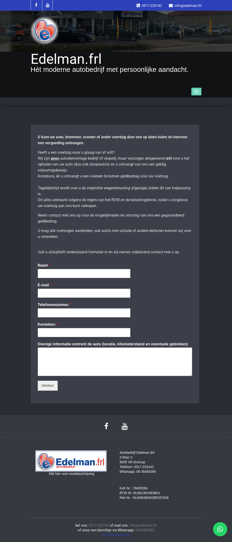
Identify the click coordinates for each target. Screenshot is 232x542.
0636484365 (144, 530)
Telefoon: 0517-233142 (137, 467)
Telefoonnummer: (55, 305)
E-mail (45, 285)
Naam (44, 265)
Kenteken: (48, 324)
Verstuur (48, 385)
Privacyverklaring (116, 535)
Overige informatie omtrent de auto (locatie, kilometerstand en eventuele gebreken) (113, 344)
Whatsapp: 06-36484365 (138, 471)
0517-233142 (99, 525)
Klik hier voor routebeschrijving (71, 474)
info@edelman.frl (143, 525)
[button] (220, 529)
